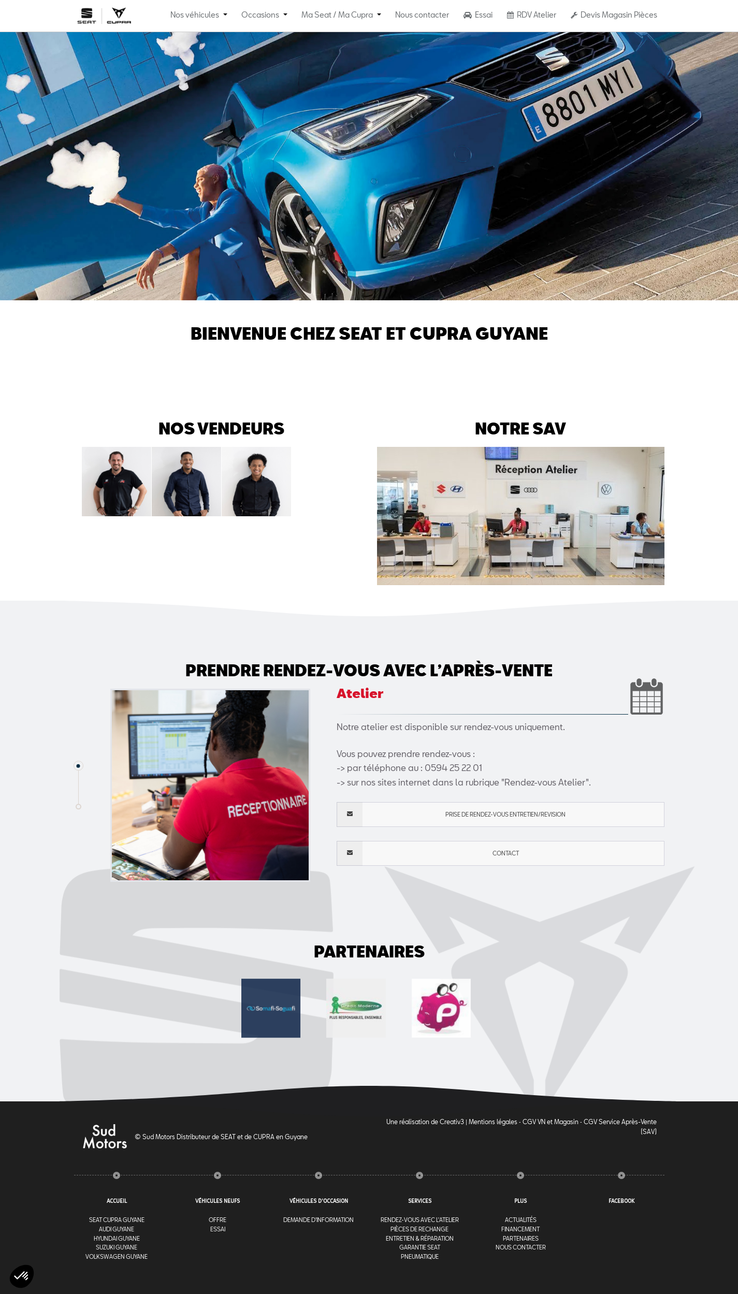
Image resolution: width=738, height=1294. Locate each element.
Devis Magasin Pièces (614, 14)
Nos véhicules (194, 14)
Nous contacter (422, 14)
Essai (478, 14)
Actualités (521, 1219)
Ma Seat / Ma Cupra (337, 14)
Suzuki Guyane (116, 1247)
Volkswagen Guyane (116, 1256)
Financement (520, 1229)
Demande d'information (318, 1219)
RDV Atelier (531, 14)
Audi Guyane (116, 1229)
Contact (428, 853)
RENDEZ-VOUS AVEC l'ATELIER (420, 1219)
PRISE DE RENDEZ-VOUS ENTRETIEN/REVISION (451, 814)
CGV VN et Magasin (550, 1121)
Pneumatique (420, 1256)
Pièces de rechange (419, 1229)
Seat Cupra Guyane (116, 1219)
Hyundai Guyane (117, 1238)
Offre (217, 1219)
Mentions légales (493, 1121)
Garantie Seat (419, 1247)
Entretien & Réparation (420, 1238)
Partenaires (521, 1238)
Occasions (260, 14)
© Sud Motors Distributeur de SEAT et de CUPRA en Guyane (221, 1136)
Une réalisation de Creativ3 (425, 1121)
